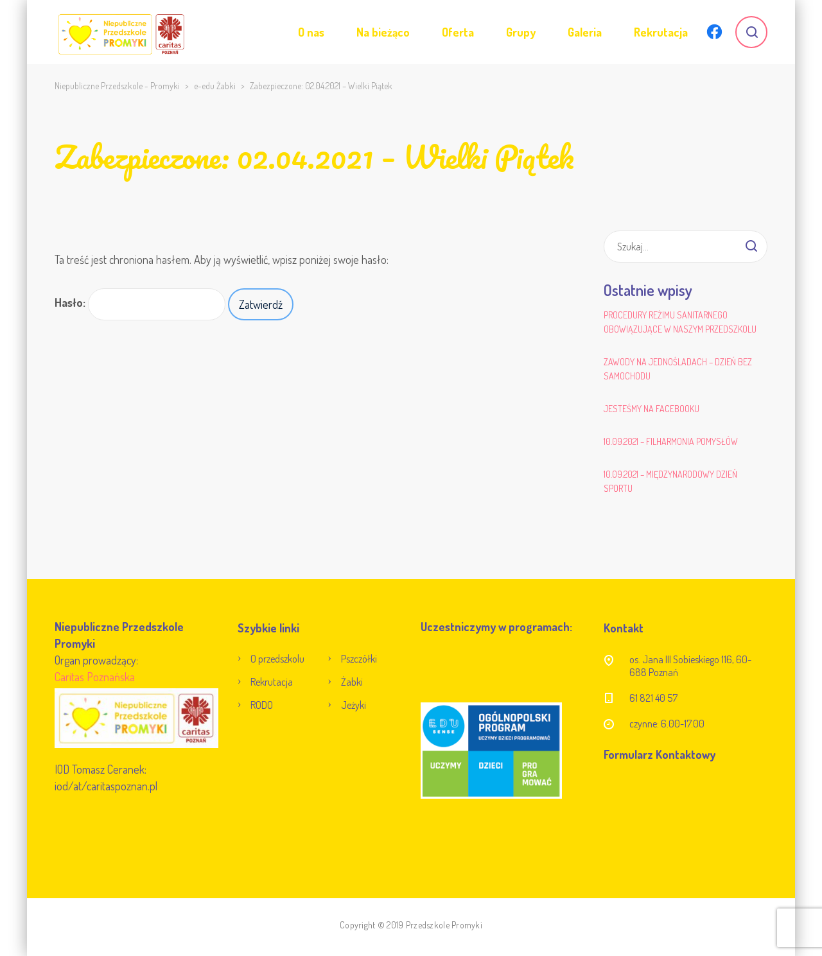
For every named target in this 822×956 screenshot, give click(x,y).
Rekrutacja (661, 32)
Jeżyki (353, 705)
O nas (311, 32)
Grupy (521, 32)
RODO (261, 705)
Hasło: (140, 304)
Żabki (352, 681)
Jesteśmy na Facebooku (651, 408)
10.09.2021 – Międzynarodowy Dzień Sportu (670, 481)
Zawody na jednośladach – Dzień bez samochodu (678, 368)
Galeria (585, 32)
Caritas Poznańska (95, 677)
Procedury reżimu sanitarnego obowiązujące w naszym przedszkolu (680, 322)
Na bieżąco (383, 32)
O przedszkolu (277, 658)
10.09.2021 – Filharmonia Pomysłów (671, 441)
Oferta (458, 32)
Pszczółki (359, 658)
